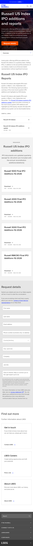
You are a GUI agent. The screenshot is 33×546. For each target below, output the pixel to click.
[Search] (27, 6)
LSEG (21, 2)
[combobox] (14, 516)
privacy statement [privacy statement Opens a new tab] (16, 392)
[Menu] (30, 6)
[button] (16, 522)
